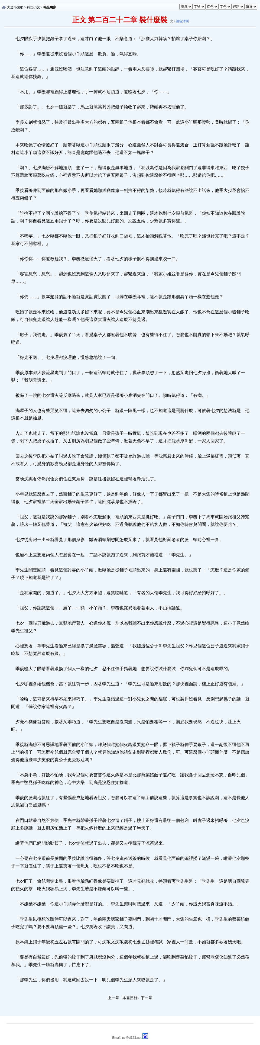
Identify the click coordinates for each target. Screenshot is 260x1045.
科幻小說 (33, 7)
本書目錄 (130, 998)
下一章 (146, 998)
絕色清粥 (182, 21)
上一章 (113, 998)
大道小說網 (15, 7)
